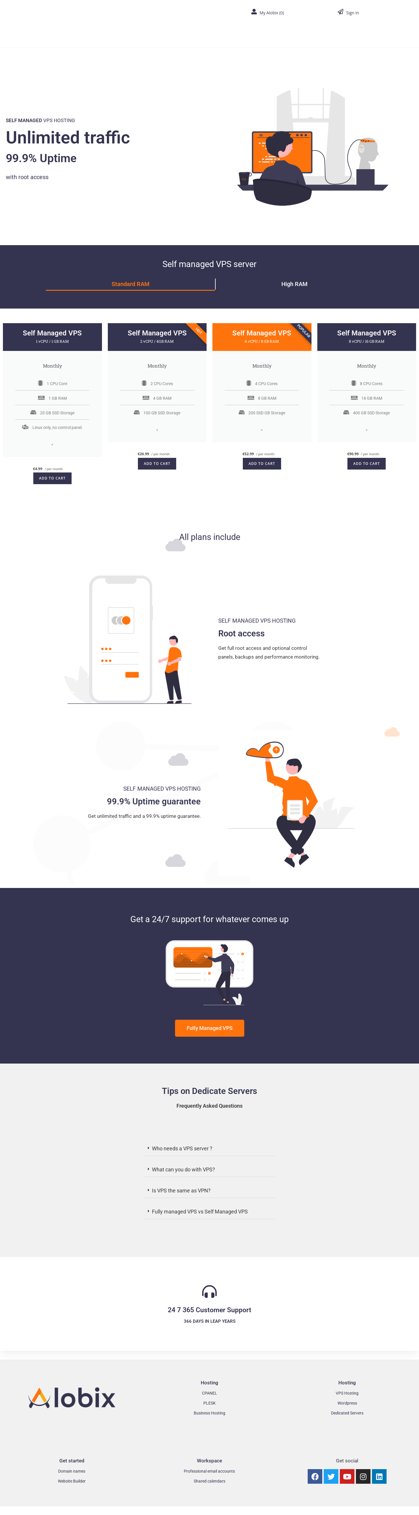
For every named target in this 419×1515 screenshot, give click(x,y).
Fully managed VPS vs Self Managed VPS (200, 1211)
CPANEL (209, 1393)
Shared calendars (209, 1481)
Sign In (352, 12)
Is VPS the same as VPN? (181, 1190)
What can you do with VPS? (183, 1169)
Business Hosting (209, 1413)
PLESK (209, 1403)
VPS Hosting (347, 1393)
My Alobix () (272, 12)
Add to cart (52, 478)
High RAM (294, 284)
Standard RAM (131, 284)
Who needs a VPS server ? (182, 1148)
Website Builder (72, 1481)
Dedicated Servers (347, 1413)
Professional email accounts (209, 1471)
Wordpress (347, 1403)
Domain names (71, 1471)
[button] (209, 1149)
